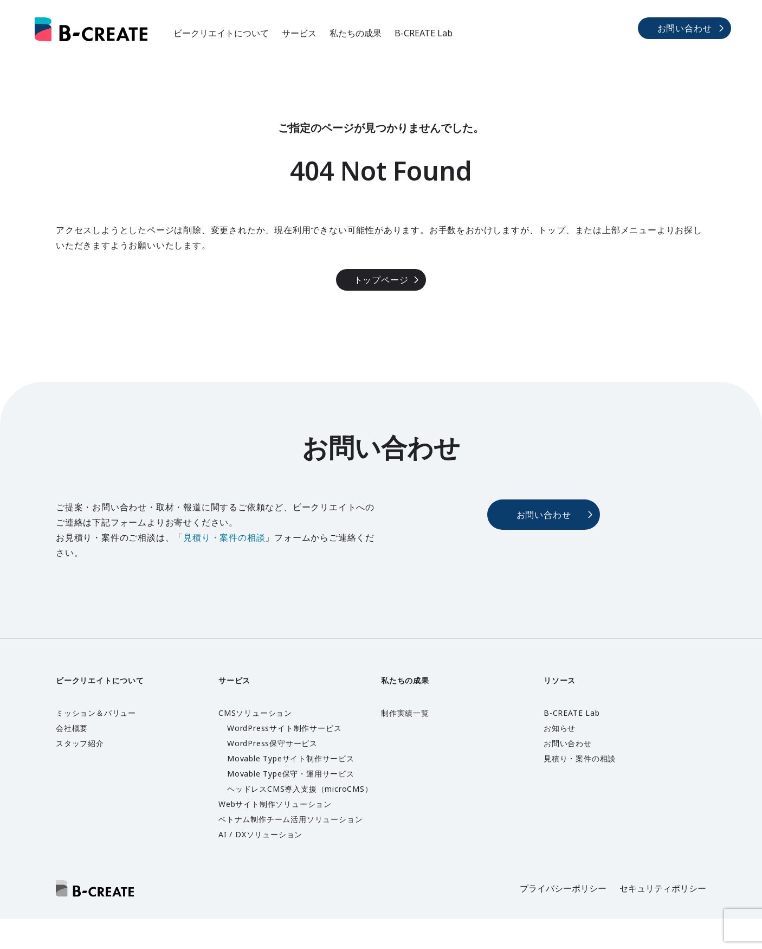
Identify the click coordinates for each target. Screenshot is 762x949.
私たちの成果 (356, 33)
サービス (299, 33)
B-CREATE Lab (424, 33)
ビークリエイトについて (221, 33)
